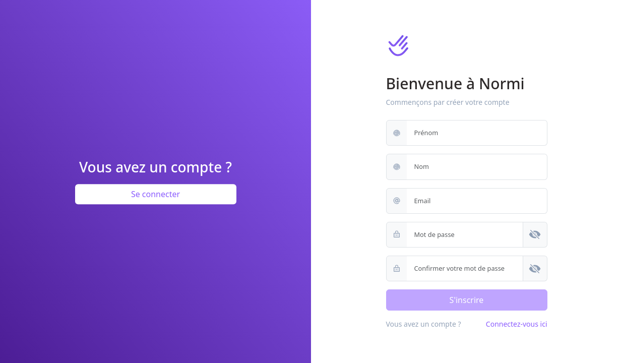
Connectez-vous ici (516, 324)
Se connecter (155, 194)
